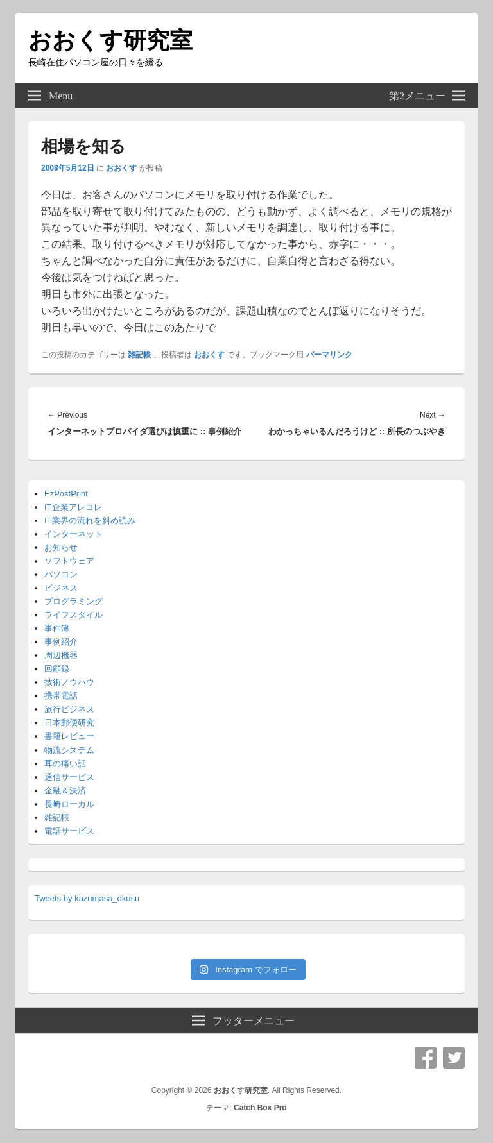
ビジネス (61, 588)
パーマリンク (329, 354)
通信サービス (69, 777)
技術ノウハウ (69, 682)
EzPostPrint (66, 493)
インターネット (73, 534)
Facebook (426, 1058)
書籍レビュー (69, 736)
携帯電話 (61, 695)
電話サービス (69, 831)
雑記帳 (139, 354)
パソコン (61, 574)
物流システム (69, 750)
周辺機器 (61, 655)
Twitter (454, 1058)
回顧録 (56, 668)
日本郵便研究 (69, 722)
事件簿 (56, 628)
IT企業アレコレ (73, 507)
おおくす (121, 168)
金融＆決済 (65, 790)
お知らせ (61, 547)
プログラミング (73, 601)
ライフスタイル (73, 615)
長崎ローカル (69, 804)
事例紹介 (61, 642)
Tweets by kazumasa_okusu (87, 898)
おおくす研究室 (110, 40)
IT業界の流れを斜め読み (89, 520)
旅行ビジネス (69, 709)
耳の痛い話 (65, 763)
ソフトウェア (69, 561)
